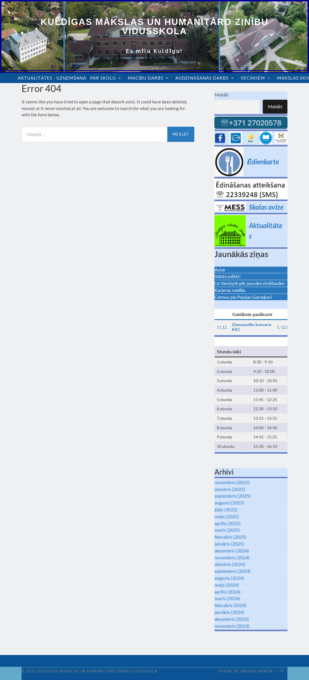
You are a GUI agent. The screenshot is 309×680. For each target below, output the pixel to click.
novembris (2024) (231, 557)
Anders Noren (256, 671)
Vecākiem (253, 78)
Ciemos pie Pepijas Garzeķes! (243, 297)
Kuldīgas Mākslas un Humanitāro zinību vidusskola (154, 26)
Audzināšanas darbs (202, 78)
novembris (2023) (231, 626)
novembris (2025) (231, 482)
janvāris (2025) (229, 543)
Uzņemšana (71, 78)
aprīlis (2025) (227, 523)
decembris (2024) (231, 550)
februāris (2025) (230, 537)
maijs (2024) (226, 584)
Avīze (219, 269)
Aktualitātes (35, 78)
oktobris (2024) (229, 564)
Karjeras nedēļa (229, 290)
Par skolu (103, 78)
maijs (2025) (226, 516)
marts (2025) (227, 530)
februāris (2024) (230, 605)
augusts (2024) (229, 578)
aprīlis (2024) (227, 591)
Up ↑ (283, 671)
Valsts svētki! (227, 276)
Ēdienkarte (263, 161)
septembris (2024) (232, 571)
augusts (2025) (229, 502)
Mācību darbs (145, 78)
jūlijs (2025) (226, 509)
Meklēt (221, 95)
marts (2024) (227, 598)
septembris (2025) (232, 496)
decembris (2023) (231, 619)
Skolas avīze (266, 207)
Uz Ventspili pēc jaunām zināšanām (249, 283)
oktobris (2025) (229, 489)
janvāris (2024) (229, 612)
